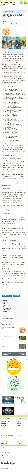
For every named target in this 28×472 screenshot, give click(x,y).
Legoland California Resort (8, 172)
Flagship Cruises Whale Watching (10, 240)
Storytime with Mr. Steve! (20, 353)
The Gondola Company (7, 269)
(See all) (14, 24)
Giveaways (3, 425)
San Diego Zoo (5, 143)
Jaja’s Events (4, 439)
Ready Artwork (11, 470)
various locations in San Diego (9, 318)
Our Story (19, 439)
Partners (19, 443)
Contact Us (19, 441)
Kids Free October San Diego (8, 327)
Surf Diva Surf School (7, 226)
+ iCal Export (16, 295)
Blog (18, 421)
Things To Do (4, 441)
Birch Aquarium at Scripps (8, 253)
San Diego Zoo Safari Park (8, 155)
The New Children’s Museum (8, 260)
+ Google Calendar (7, 295)
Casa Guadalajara (6, 213)
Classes (18, 425)
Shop (2, 430)
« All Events (4, 8)
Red (4, 309)
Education (4, 423)
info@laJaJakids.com (6, 458)
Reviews (3, 428)
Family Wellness (5, 421)
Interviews (19, 423)
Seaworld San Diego (6, 188)
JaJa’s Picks (7, 309)
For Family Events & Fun (14, 363)
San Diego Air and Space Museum (9, 202)
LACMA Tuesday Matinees (7, 353)
